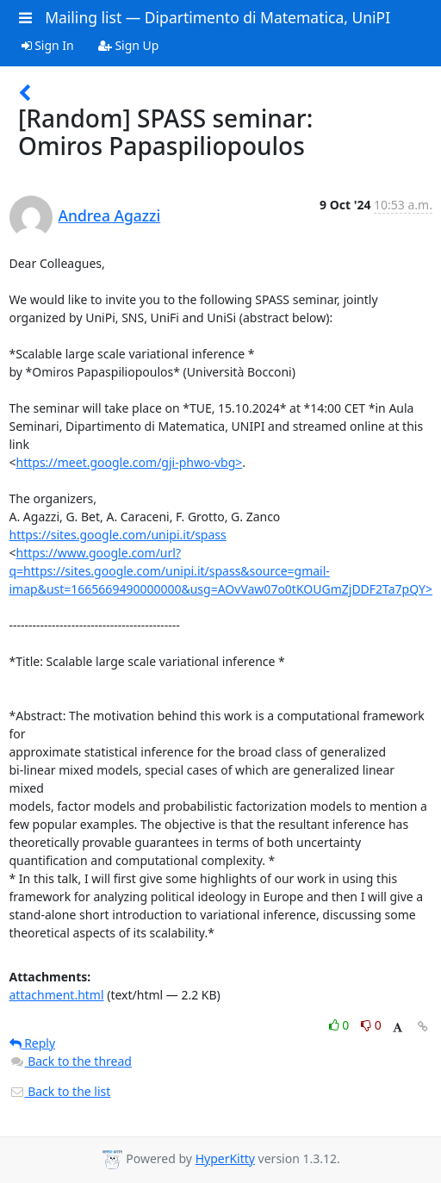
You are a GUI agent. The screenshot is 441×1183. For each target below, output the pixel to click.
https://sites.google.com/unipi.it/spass (118, 534)
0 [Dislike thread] (371, 1025)
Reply (32, 1043)
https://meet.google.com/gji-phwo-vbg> (129, 462)
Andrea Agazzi (110, 215)
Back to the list (60, 1091)
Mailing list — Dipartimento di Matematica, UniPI (217, 17)
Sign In (48, 45)
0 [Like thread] (340, 1025)
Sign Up (128, 45)
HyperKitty (225, 1158)
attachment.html (56, 995)
